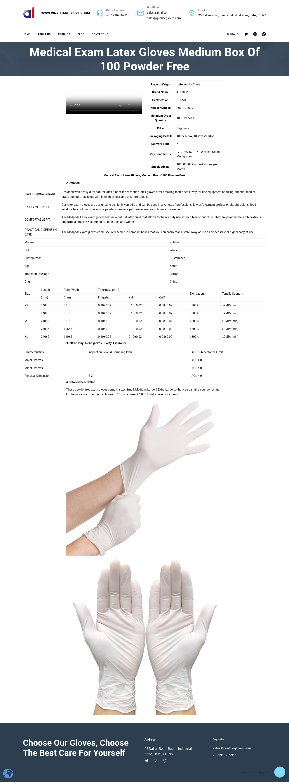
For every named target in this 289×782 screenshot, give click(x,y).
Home (26, 34)
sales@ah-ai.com (158, 12)
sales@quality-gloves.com (164, 18)
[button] (279, 772)
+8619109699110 (117, 15)
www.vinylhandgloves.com (65, 13)
